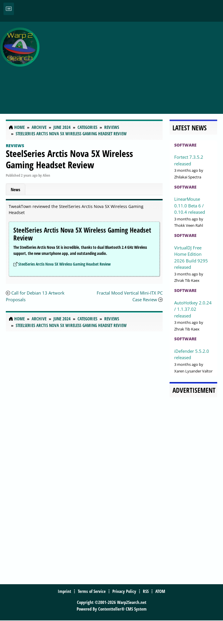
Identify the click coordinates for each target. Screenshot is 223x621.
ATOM (160, 591)
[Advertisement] (132, 64)
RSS (146, 591)
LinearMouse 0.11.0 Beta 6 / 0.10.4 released (189, 205)
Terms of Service (92, 591)
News (15, 189)
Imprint (64, 591)
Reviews (15, 145)
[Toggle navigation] (8, 9)
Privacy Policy (124, 591)
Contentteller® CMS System (122, 609)
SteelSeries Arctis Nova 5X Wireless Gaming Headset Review (69, 159)
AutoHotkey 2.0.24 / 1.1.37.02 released (193, 309)
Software (185, 145)
